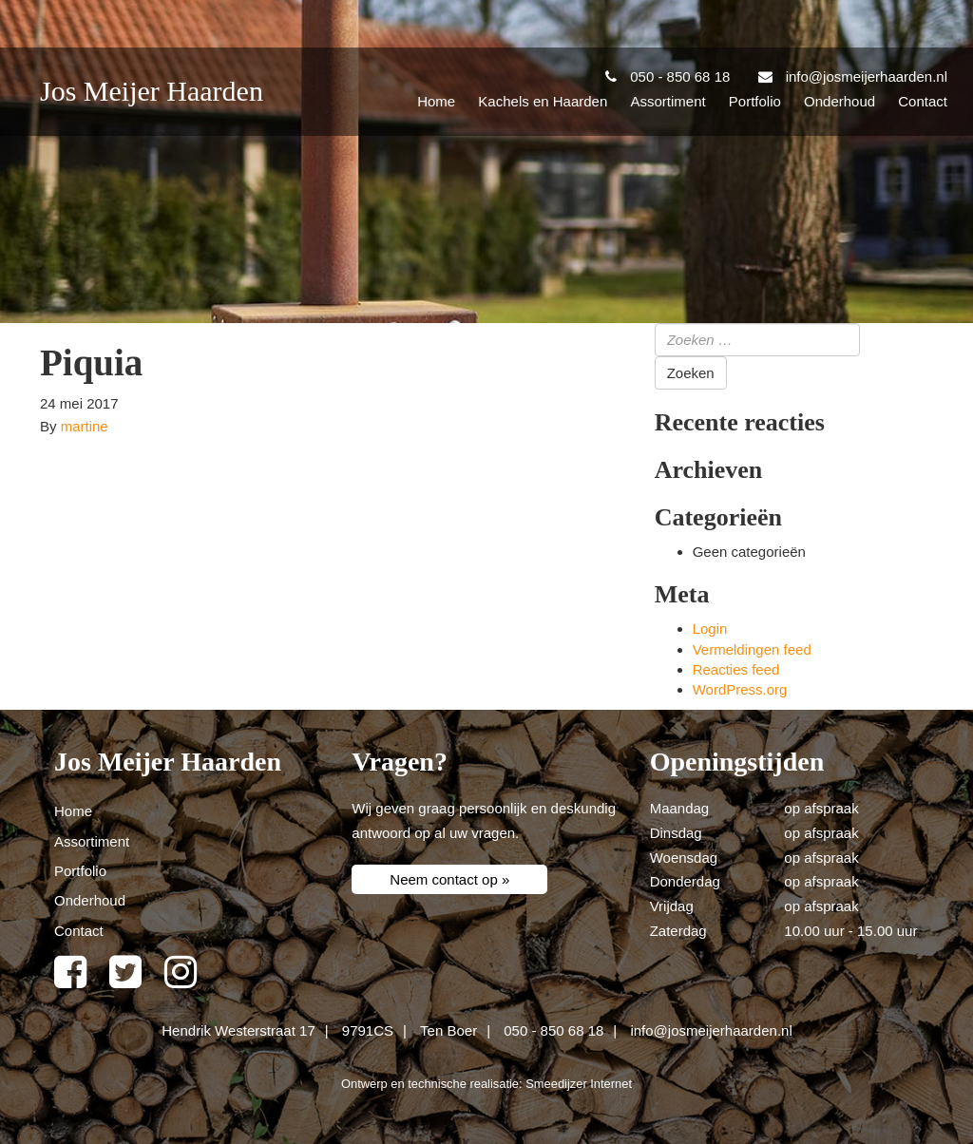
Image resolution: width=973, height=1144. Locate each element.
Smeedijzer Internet (578, 1084)
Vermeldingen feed (752, 649)
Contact (922, 101)
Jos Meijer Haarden (151, 90)
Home (436, 101)
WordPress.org (740, 689)
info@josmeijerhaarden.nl (711, 1030)
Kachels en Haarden (542, 101)
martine (84, 426)
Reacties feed (736, 669)
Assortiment (667, 101)
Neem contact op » (449, 879)
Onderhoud (839, 101)
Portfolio (755, 101)
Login (710, 628)
